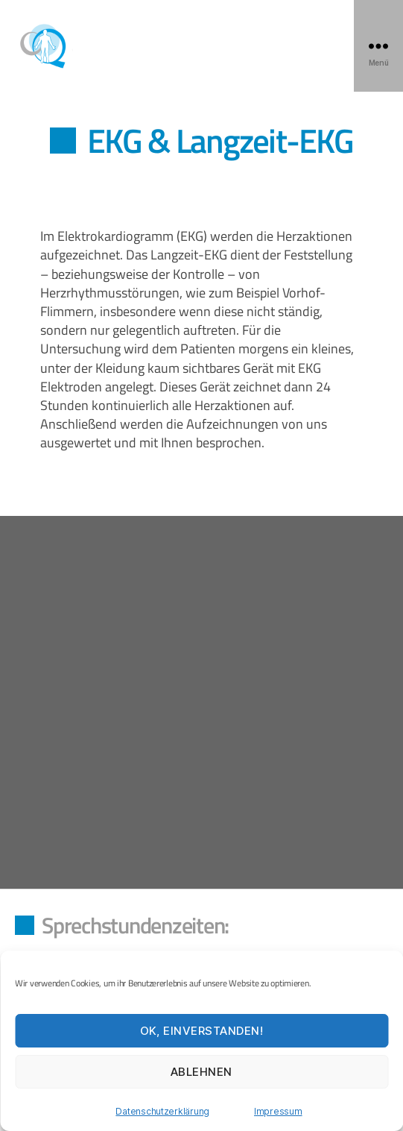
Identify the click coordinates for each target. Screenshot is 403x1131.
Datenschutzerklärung (162, 1111)
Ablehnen (201, 1072)
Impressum (278, 1111)
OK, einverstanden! (202, 1031)
